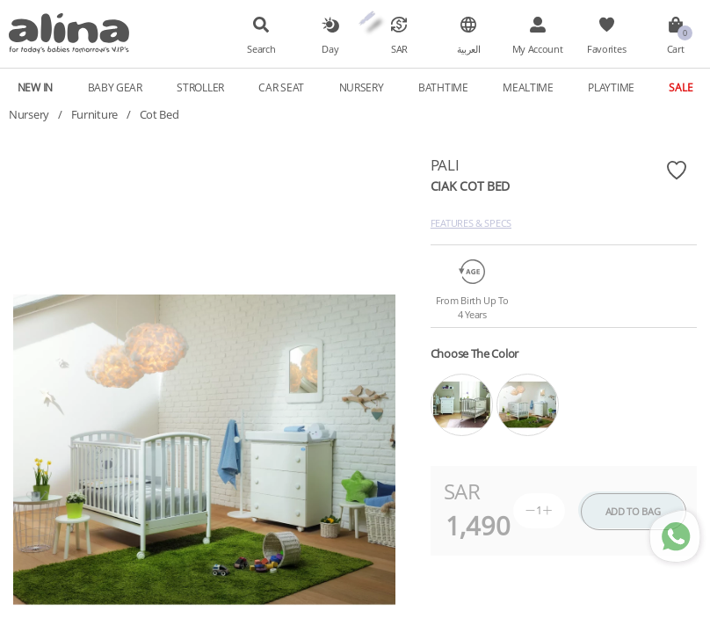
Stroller (200, 87)
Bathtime (443, 87)
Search (261, 49)
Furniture (94, 114)
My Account (537, 49)
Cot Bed (159, 114)
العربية (469, 49)
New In (35, 87)
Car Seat (281, 87)
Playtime (611, 87)
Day (330, 49)
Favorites (606, 49)
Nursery (361, 87)
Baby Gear (115, 87)
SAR (399, 49)
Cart (676, 49)
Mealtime (528, 87)
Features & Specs (471, 222)
